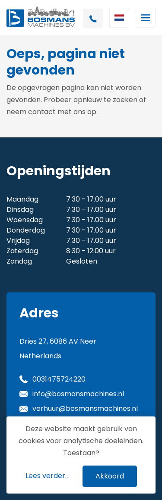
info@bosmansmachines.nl (78, 394)
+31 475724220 (93, 18)
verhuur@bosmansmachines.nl (85, 408)
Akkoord (109, 476)
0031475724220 (59, 379)
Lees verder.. (46, 476)
